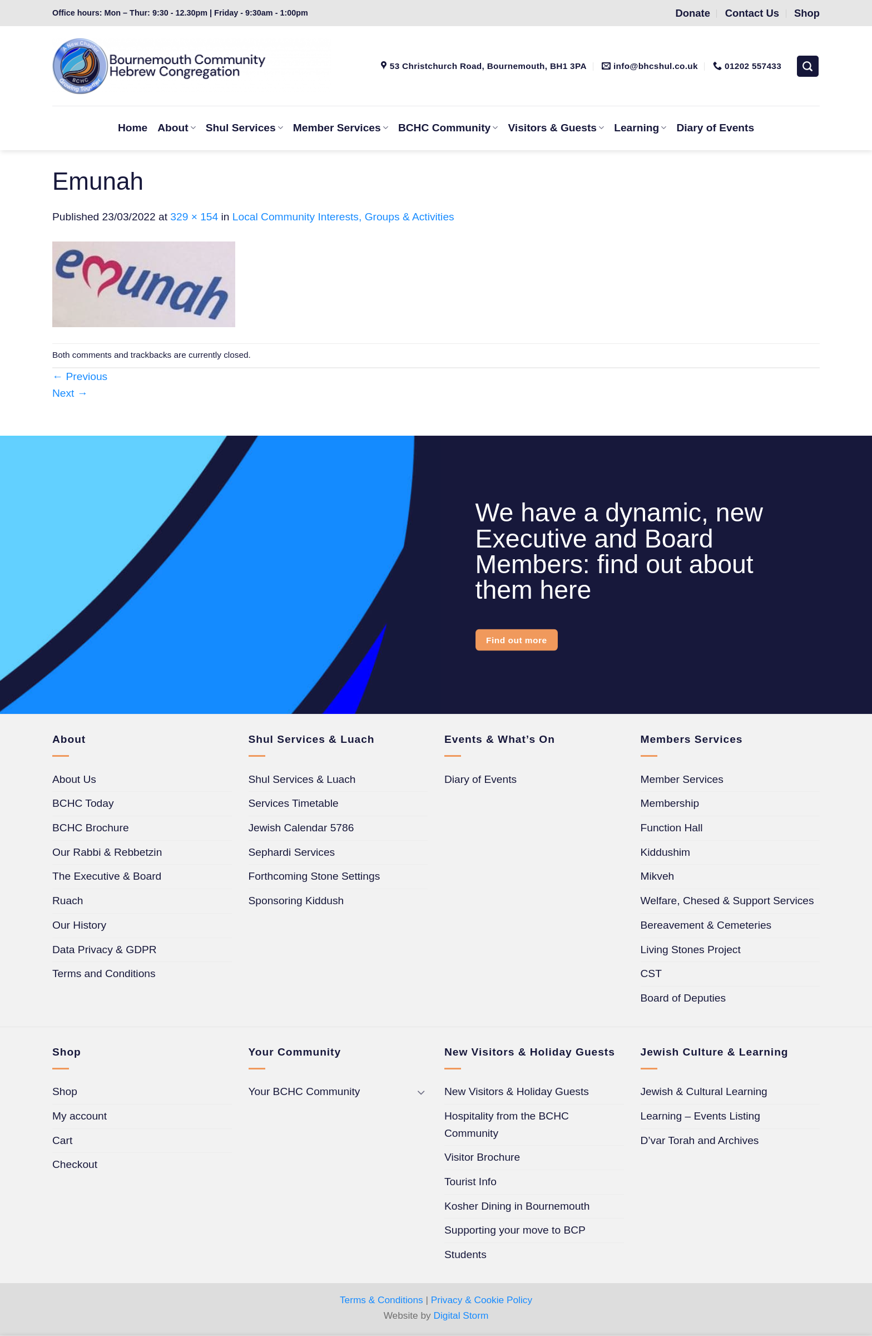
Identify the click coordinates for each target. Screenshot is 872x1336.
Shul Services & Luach (302, 779)
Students (465, 1254)
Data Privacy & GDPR (104, 949)
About (176, 128)
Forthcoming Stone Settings (314, 876)
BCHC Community (448, 128)
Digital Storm (461, 1315)
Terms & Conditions (381, 1299)
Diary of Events (715, 128)
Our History (79, 925)
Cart (62, 1140)
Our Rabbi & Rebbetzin (107, 852)
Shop (64, 1091)
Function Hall (672, 828)
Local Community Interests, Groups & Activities (343, 217)
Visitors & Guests (556, 128)
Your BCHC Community (304, 1091)
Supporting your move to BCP (515, 1230)
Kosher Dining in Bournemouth (516, 1206)
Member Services (340, 128)
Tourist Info (470, 1181)
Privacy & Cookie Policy (481, 1299)
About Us (74, 779)
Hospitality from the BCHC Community (506, 1124)
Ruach (67, 900)
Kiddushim (666, 852)
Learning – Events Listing (700, 1116)
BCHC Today (83, 803)
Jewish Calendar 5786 (301, 828)
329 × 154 (194, 217)
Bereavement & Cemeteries (706, 925)
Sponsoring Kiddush (296, 900)
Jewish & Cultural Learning (704, 1091)
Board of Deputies (683, 998)
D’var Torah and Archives (700, 1140)
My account (79, 1116)
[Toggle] (421, 1092)
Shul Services (244, 128)
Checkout (74, 1164)
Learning (640, 128)
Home (132, 128)
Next (70, 393)
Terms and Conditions (104, 973)
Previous (79, 376)
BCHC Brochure (90, 828)
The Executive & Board (106, 876)
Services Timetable (294, 803)
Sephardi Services (292, 852)
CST (651, 973)
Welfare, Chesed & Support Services (727, 900)
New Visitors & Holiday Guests (516, 1091)
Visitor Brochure (482, 1157)
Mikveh (658, 876)
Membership (670, 803)
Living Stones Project (691, 949)
